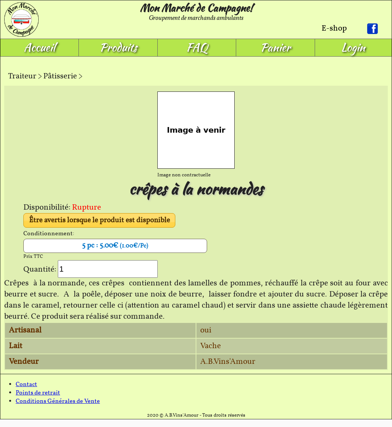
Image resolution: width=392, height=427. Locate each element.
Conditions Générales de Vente (58, 401)
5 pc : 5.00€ (115, 246)
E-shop (334, 28)
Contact (26, 384)
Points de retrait (38, 393)
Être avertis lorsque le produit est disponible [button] (99, 220)
